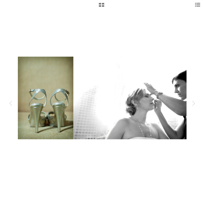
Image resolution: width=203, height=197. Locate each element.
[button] (101, 7)
